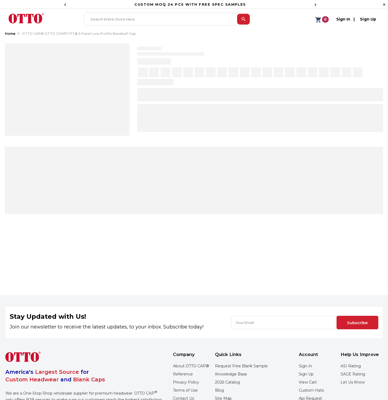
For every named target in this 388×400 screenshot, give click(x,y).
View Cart (308, 382)
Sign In (305, 366)
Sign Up (306, 374)
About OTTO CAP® (191, 366)
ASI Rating (351, 366)
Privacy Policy (186, 382)
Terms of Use (185, 390)
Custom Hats (311, 390)
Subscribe (357, 322)
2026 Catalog (227, 382)
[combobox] (161, 19)
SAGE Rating (353, 374)
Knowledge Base (231, 374)
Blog (219, 390)
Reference (183, 374)
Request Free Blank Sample (241, 366)
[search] (243, 19)
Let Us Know (353, 382)
